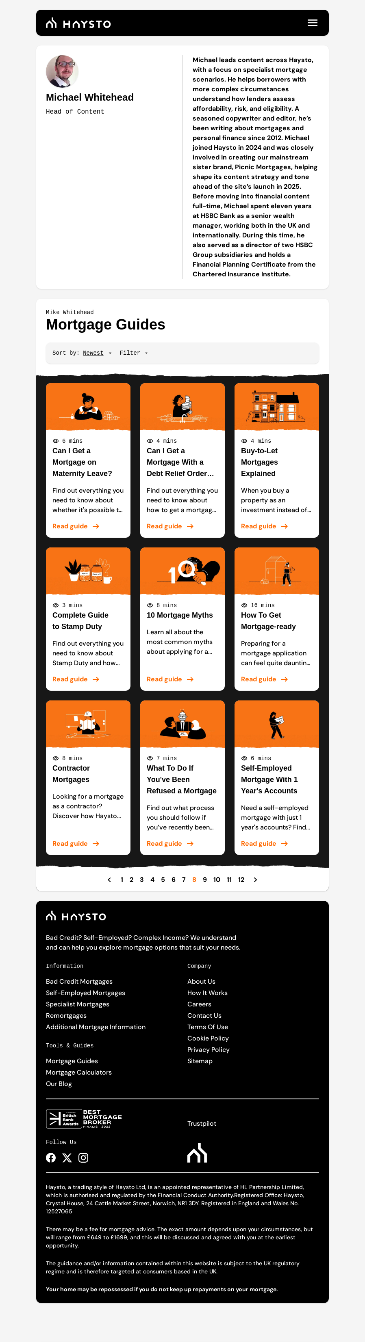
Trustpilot (201, 1123)
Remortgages (66, 1015)
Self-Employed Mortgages (85, 993)
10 (216, 879)
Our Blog (59, 1083)
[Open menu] (312, 22)
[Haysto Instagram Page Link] (83, 1158)
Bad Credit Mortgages (79, 981)
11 (229, 879)
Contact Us (204, 1015)
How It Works (207, 993)
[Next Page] (256, 880)
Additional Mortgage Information (96, 1027)
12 (241, 879)
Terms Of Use (207, 1027)
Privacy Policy (208, 1049)
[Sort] (93, 353)
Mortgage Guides (72, 1061)
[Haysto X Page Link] (67, 1158)
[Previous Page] (109, 880)
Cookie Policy (208, 1038)
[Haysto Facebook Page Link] (51, 1158)
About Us (201, 981)
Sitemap (200, 1061)
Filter (134, 353)
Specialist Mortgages (77, 1004)
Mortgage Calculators (79, 1072)
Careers (199, 1004)
